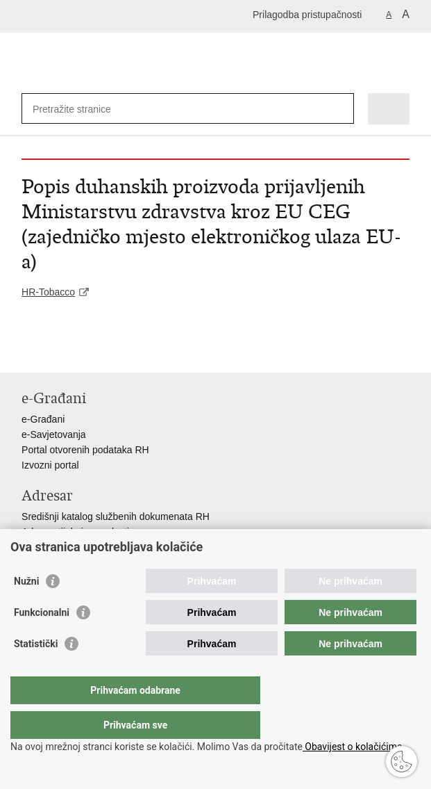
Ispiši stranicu (29, 350)
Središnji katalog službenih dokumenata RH (116, 516)
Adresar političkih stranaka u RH (91, 547)
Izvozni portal (50, 465)
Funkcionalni (41, 640)
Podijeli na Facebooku (58, 350)
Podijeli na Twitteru (88, 350)
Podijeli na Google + (118, 350)
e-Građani (43, 419)
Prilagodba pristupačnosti (307, 14)
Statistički (36, 671)
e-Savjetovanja (54, 434)
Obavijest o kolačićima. (354, 746)
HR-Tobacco (48, 292)
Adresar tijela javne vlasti (75, 531)
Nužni (26, 609)
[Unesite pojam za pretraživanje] (83, 108)
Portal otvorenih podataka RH (85, 449)
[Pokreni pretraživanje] (340, 108)
